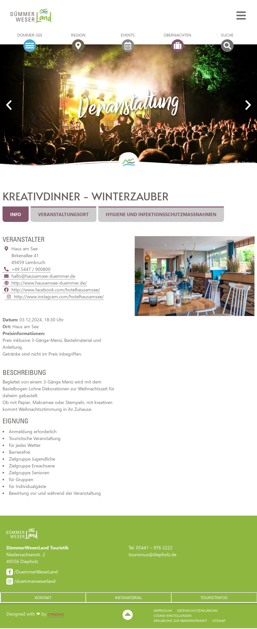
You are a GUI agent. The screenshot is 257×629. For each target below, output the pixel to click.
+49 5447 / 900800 (26, 269)
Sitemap (218, 621)
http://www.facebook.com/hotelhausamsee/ (51, 290)
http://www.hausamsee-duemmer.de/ (45, 283)
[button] (43, 598)
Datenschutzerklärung (197, 611)
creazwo (56, 614)
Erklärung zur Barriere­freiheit (180, 621)
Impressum (163, 611)
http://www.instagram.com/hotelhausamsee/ (54, 296)
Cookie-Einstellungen (173, 616)
